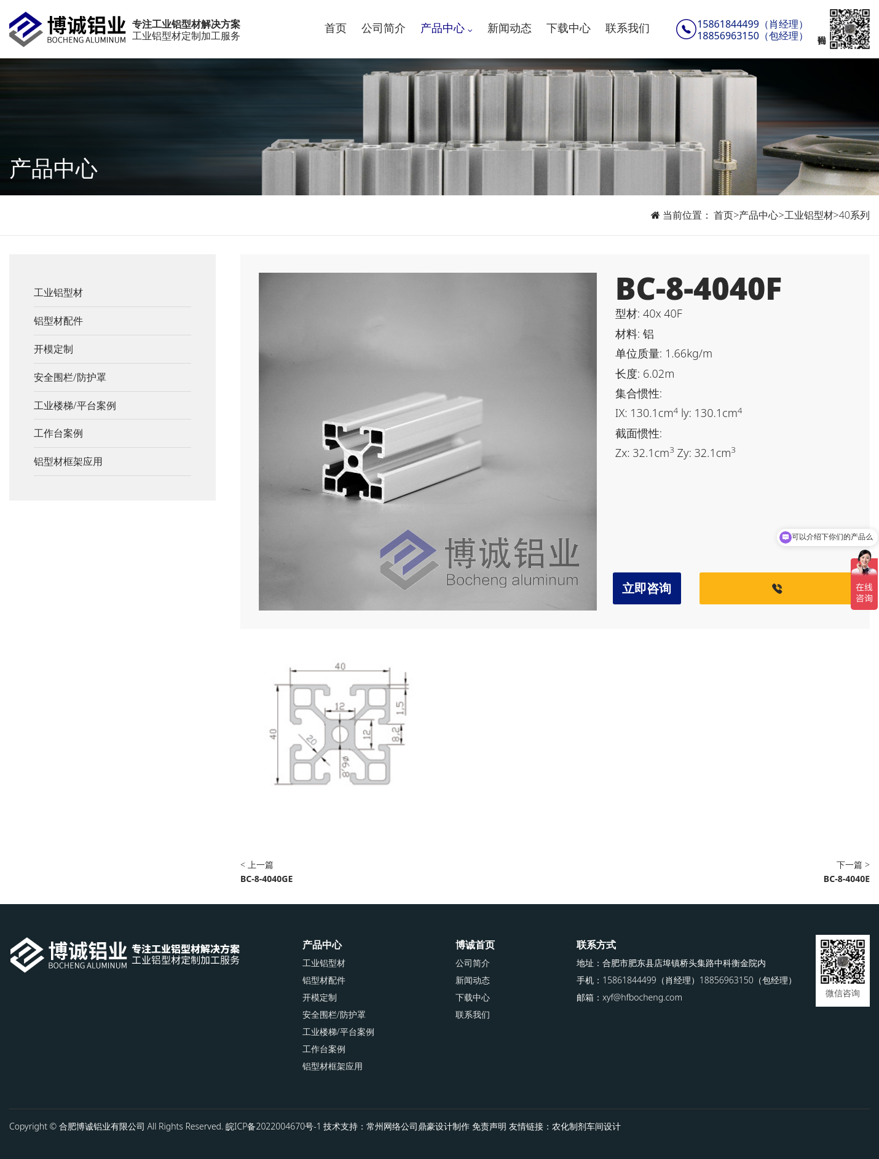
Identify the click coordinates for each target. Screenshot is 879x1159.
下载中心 (568, 27)
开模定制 (53, 349)
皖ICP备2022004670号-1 (273, 1126)
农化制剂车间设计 (586, 1126)
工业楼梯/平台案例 (75, 405)
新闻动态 (509, 27)
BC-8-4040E (847, 878)
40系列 (854, 215)
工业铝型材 (809, 215)
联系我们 (627, 27)
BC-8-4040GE (266, 878)
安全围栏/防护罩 (70, 377)
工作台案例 (58, 433)
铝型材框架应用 (68, 461)
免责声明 (489, 1126)
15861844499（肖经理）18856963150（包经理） (752, 30)
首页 (336, 27)
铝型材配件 (58, 320)
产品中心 (442, 27)
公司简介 (383, 27)
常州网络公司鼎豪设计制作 (418, 1126)
